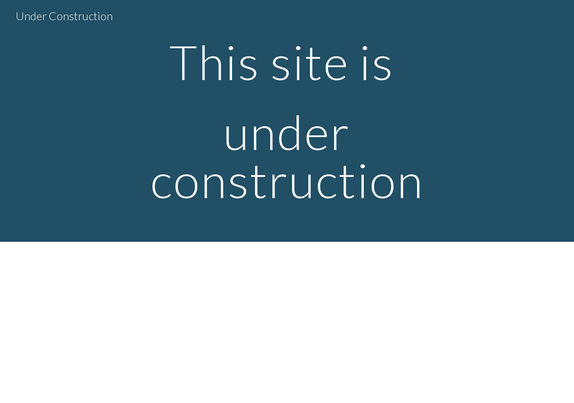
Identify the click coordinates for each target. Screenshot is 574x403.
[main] (286, 121)
